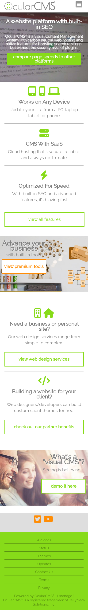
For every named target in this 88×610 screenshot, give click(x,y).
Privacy (44, 588)
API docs (44, 540)
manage (65, 596)
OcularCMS (44, 596)
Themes (44, 556)
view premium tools (24, 266)
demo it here (64, 486)
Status (44, 548)
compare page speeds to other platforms (44, 58)
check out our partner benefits (44, 426)
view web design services (44, 359)
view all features (44, 219)
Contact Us (44, 572)
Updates (44, 564)
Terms (44, 580)
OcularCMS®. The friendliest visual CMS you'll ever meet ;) (30, 6)
